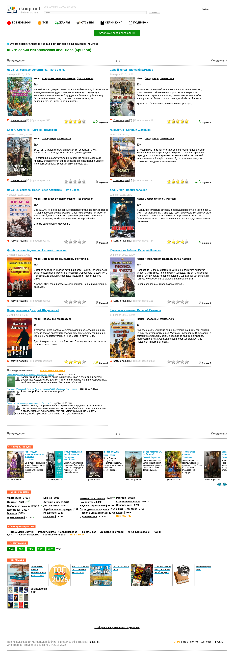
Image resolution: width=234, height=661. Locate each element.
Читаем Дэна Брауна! (21, 532)
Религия (121, 498)
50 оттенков (89, 532)
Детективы (13, 509)
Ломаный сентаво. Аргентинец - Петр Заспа (36, 69)
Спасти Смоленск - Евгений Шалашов (32, 129)
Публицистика (88, 516)
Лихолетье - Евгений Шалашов (130, 129)
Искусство (49, 512)
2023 (40, 549)
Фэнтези (171, 198)
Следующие (219, 60)
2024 (30, 549)
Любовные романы (18, 506)
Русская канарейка (28, 534)
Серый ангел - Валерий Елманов (131, 69)
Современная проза (128, 501)
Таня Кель (187, 457)
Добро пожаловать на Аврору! (152, 453)
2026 (11, 549)
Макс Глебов (109, 455)
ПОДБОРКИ (140, 22)
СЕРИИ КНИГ (113, 22)
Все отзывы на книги (52, 370)
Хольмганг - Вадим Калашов (128, 190)
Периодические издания (94, 509)
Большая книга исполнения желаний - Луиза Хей (29, 403)
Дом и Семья (51, 505)
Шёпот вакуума (111, 452)
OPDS (177, 641)
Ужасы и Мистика (126, 508)
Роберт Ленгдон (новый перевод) (58, 532)
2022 (50, 549)
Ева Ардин (30, 460)
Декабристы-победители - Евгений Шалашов (37, 250)
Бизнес (47, 498)
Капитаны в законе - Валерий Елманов (135, 310)
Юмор (119, 512)
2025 (21, 549)
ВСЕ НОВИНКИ (21, 22)
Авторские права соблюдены (117, 33)
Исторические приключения (58, 78)
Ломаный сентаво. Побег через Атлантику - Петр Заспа (43, 190)
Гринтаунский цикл (54, 534)
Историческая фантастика (57, 258)
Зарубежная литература (57, 509)
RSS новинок (190, 641)
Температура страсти (188, 453)
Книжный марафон (139, 532)
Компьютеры (88, 502)
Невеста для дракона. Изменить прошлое (34, 454)
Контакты (205, 641)
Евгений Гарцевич (151, 457)
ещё (58, 548)
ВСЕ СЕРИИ (77, 534)
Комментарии (18, 120)
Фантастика (167, 78)
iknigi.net (94, 641)
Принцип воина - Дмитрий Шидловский (33, 310)
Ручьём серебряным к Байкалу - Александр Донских (30, 375)
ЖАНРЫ (64, 22)
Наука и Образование (93, 505)
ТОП (45, 22)
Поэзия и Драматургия (93, 512)
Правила (218, 641)
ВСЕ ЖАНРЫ (124, 516)
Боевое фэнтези (154, 198)
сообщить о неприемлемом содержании (117, 627)
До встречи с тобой (112, 532)
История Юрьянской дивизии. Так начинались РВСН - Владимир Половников (42, 389)
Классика (49, 516)
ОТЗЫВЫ (87, 22)
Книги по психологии (92, 498)
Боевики (12, 513)
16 (35, 84)
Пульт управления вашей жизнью (73, 453)
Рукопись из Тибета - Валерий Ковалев (135, 250)
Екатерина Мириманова (70, 458)
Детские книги (51, 502)
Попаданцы (152, 78)
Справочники (124, 505)
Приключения (85, 78)
